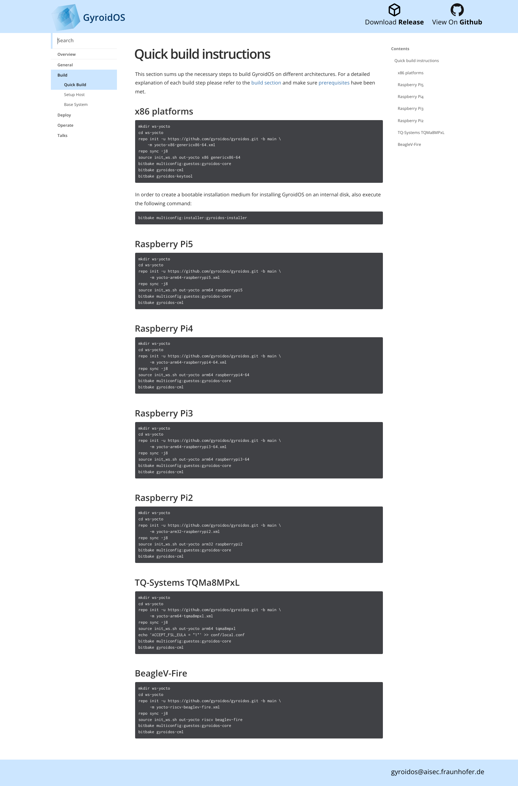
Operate (65, 125)
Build (62, 75)
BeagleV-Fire (409, 144)
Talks (62, 135)
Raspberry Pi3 (411, 108)
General (65, 65)
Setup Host (74, 94)
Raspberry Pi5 (411, 84)
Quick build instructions (416, 60)
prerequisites (334, 83)
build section (266, 83)
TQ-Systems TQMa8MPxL (421, 132)
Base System (76, 104)
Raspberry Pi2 (411, 120)
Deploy (64, 115)
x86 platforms (411, 73)
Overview (66, 54)
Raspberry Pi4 (411, 96)
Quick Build (75, 84)
